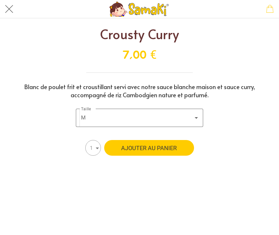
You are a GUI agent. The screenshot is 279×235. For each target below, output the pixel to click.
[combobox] (139, 118)
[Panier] (270, 9)
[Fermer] (9, 9)
